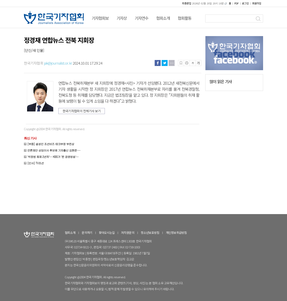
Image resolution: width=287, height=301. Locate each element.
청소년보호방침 (150, 232)
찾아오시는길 (107, 232)
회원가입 (256, 3)
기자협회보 (100, 18)
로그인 (245, 3)
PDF (236, 3)
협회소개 (163, 18)
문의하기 (87, 232)
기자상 (122, 18)
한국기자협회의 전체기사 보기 (82, 110)
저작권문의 (127, 232)
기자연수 (141, 18)
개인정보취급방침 (176, 232)
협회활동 (184, 18)
